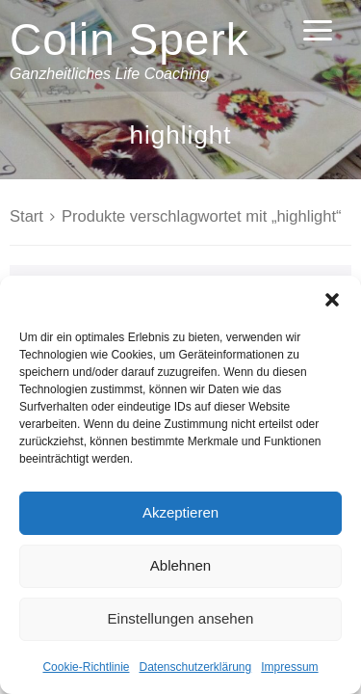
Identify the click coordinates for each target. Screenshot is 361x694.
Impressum (289, 667)
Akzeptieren (180, 512)
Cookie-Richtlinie (85, 667)
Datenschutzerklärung (195, 667)
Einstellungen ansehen (181, 618)
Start (26, 216)
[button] (332, 299)
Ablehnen (180, 565)
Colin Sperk (129, 39)
